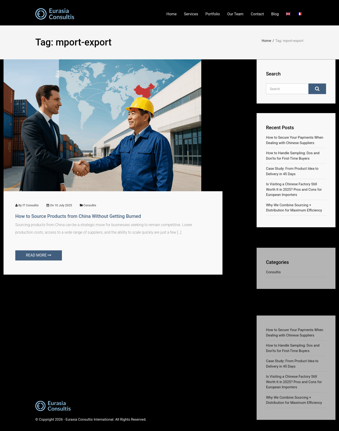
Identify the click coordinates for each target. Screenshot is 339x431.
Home (171, 14)
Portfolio (212, 14)
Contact (257, 14)
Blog (275, 14)
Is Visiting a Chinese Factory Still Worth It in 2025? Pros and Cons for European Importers (294, 191)
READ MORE (38, 255)
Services (191, 14)
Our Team (235, 14)
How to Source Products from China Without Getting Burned (78, 216)
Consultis (89, 205)
